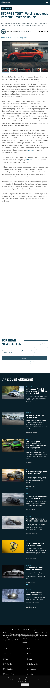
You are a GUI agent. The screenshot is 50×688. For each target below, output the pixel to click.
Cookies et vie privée (32, 629)
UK (6, 649)
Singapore (32, 669)
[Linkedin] (42, 31)
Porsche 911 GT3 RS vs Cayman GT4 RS (35, 416)
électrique (29, 516)
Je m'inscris (24, 358)
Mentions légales (17, 629)
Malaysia (8, 664)
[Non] (48, 682)
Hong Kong (9, 654)
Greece (31, 649)
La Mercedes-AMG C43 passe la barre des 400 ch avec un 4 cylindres (36, 391)
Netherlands (33, 664)
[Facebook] (36, 31)
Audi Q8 (30, 150)
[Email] (47, 31)
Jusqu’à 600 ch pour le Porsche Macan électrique (36, 520)
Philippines (9, 669)
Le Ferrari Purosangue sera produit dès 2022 (35, 544)
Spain (31, 674)
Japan (31, 659)
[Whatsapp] (45, 31)
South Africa (9, 674)
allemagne (6, 8)
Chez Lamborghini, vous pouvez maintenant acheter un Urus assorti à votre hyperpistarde (36, 445)
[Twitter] (39, 31)
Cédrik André (12, 31)
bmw (27, 469)
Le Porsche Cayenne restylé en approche (34, 593)
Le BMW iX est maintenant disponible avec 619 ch (36, 497)
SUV (27, 439)
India (30, 654)
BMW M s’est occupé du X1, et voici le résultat (36, 473)
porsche (28, 413)
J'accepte (25, 685)
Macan (29, 160)
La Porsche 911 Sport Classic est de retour (34, 569)
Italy (6, 659)
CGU (24, 629)
